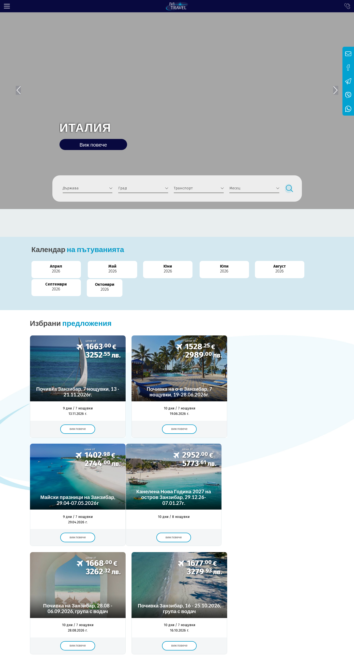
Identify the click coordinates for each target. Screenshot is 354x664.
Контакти (202, 586)
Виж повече (96, 144)
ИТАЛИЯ (87, 126)
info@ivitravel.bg (109, 628)
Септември (263, 269)
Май (91, 269)
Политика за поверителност (162, 586)
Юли (177, 269)
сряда (311, 566)
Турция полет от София (56, 566)
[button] (333, 87)
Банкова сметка (82, 586)
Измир (252, 566)
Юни (134, 269)
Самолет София (142, 566)
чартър (170, 566)
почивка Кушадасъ (282, 566)
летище (190, 566)
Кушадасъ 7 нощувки (102, 566)
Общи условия (117, 586)
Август (220, 269)
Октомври (306, 269)
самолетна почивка (222, 566)
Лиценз (54, 586)
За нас (35, 586)
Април (48, 269)
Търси (288, 188)
